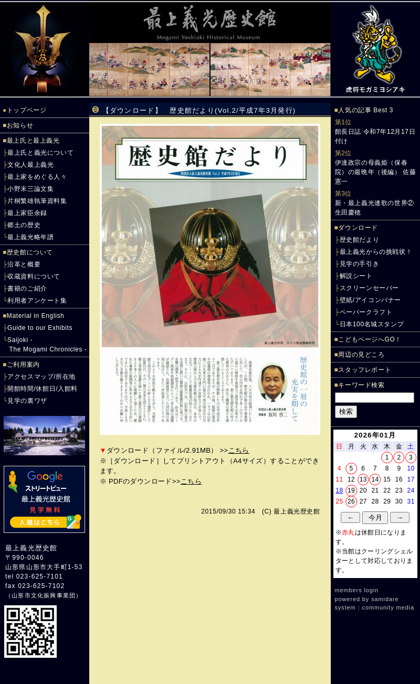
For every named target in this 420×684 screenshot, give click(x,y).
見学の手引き (360, 264)
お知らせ (20, 125)
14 (375, 479)
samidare (384, 599)
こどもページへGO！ (370, 339)
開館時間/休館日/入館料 (42, 388)
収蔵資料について (33, 276)
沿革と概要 (23, 264)
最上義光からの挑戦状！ (376, 251)
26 (351, 501)
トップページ (27, 110)
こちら (238, 450)
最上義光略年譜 (30, 237)
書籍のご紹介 (27, 288)
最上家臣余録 (27, 213)
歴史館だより (360, 239)
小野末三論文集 (30, 189)
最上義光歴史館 (31, 548)
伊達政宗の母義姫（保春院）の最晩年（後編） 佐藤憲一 (375, 172)
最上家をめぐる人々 (37, 176)
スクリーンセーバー (369, 288)
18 (339, 490)
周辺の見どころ (361, 354)
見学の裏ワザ (27, 400)
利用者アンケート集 (37, 300)
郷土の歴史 (23, 225)
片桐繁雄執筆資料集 (37, 201)
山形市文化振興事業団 (44, 595)
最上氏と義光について (40, 152)
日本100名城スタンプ (372, 324)
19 (351, 490)
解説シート (356, 276)
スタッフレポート (364, 369)
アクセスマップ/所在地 (41, 376)
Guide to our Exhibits (39, 328)
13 (363, 479)
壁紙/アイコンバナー (370, 300)
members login (357, 590)
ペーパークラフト (366, 312)
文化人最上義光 (30, 164)
